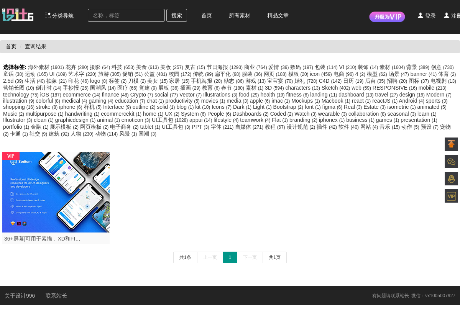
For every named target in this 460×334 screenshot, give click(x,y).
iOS (51, 95)
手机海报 (207, 81)
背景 (418, 67)
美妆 (172, 67)
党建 (148, 88)
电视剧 (443, 81)
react (362, 101)
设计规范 (302, 127)
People (220, 114)
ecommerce (82, 95)
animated (432, 107)
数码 (302, 67)
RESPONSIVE (396, 88)
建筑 (60, 134)
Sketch (337, 88)
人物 (83, 134)
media (238, 101)
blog (185, 107)
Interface (118, 107)
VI (348, 67)
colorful (48, 101)
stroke (47, 107)
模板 (299, 74)
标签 (118, 81)
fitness (298, 95)
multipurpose (45, 114)
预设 (430, 127)
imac (281, 101)
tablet (151, 127)
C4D (331, 81)
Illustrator (18, 120)
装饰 (369, 67)
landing (324, 95)
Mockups (306, 101)
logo (99, 81)
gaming (102, 101)
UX (173, 114)
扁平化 (228, 74)
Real (353, 107)
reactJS (385, 101)
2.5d (14, 81)
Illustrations (221, 95)
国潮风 (103, 88)
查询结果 (35, 46)
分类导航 (59, 15)
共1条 (185, 257)
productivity (183, 101)
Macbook (337, 101)
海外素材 (47, 67)
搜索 (176, 15)
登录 (426, 15)
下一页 (250, 257)
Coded (282, 114)
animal (109, 120)
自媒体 (250, 127)
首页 (206, 15)
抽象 (57, 81)
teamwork (256, 120)
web (362, 88)
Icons (222, 107)
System (194, 114)
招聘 (398, 81)
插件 (327, 127)
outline (145, 107)
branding (304, 120)
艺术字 (83, 74)
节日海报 (225, 67)
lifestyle (227, 120)
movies (214, 101)
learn (427, 114)
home (154, 114)
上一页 (210, 257)
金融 (40, 127)
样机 (93, 107)
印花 (79, 81)
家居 (180, 81)
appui (201, 120)
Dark (243, 107)
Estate (375, 107)
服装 (253, 74)
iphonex (332, 120)
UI (58, 74)
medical (75, 101)
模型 (378, 74)
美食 (148, 67)
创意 (442, 67)
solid (166, 107)
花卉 (78, 67)
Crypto (142, 95)
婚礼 (306, 81)
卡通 (19, 134)
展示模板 (65, 127)
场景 (400, 74)
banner (425, 74)
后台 (376, 81)
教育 (211, 88)
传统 (204, 74)
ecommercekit (122, 114)
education (131, 101)
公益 (156, 74)
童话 (14, 74)
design (412, 95)
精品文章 (278, 15)
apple (261, 101)
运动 (37, 74)
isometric (402, 107)
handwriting (83, 114)
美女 (158, 81)
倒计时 (49, 88)
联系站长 (56, 296)
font (313, 107)
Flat (280, 120)
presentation (419, 120)
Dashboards (251, 114)
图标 (419, 81)
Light (263, 107)
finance (116, 95)
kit (203, 107)
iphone (71, 107)
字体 (223, 127)
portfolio (17, 127)
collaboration (368, 114)
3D (275, 88)
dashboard (356, 95)
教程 (276, 127)
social (166, 95)
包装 (327, 67)
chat (156, 101)
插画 (191, 88)
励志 (234, 81)
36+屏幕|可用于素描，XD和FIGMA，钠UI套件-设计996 (70, 239)
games (388, 120)
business (361, 120)
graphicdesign (76, 120)
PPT (201, 127)
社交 (39, 134)
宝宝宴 (280, 81)
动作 (411, 127)
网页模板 (95, 127)
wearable (333, 114)
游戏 (256, 81)
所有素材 (239, 15)
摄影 (101, 67)
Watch (306, 114)
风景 (128, 134)
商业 (256, 67)
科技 (124, 67)
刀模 (137, 81)
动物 (107, 134)
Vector (191, 95)
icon (321, 74)
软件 (349, 127)
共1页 (275, 257)
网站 (370, 127)
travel (387, 95)
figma (333, 107)
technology (21, 95)
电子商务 (125, 127)
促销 (133, 74)
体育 (447, 74)
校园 (181, 74)
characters (304, 88)
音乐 (390, 127)
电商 (344, 74)
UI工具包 (170, 120)
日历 (354, 81)
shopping (19, 107)
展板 (169, 88)
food (249, 95)
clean (44, 120)
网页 (276, 74)
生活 (35, 81)
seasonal (402, 114)
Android (412, 101)
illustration (19, 101)
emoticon (137, 120)
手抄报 (76, 88)
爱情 (279, 67)
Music (14, 114)
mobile (433, 88)
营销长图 (19, 88)
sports (437, 101)
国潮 (147, 134)
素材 (393, 67)
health (273, 95)
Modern (439, 95)
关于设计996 (20, 296)
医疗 (128, 88)
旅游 (110, 74)
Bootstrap (289, 107)
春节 (233, 88)
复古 (196, 67)
